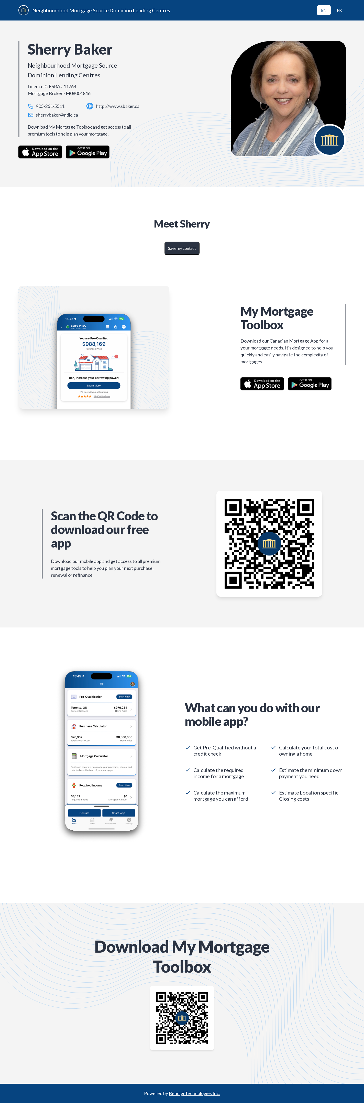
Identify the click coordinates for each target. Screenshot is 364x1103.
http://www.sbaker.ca (117, 106)
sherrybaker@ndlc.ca (57, 115)
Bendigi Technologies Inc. (194, 1093)
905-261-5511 (50, 106)
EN (324, 10)
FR (339, 10)
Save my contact (182, 248)
